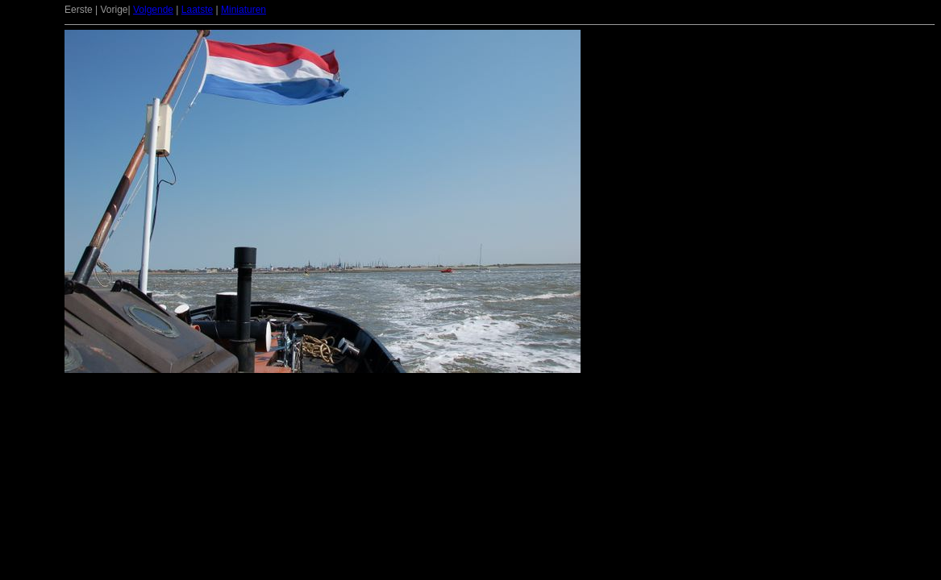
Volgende (153, 9)
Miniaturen (243, 9)
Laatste (197, 9)
